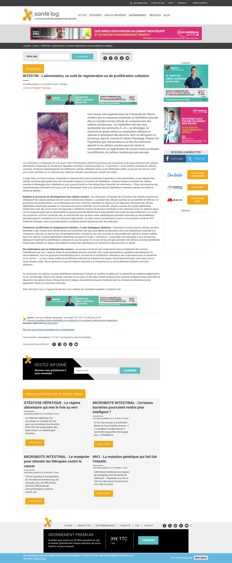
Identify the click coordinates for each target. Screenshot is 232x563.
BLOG (167, 15)
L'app (171, 3)
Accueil (26, 46)
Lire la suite (34, 442)
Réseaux (155, 15)
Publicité (125, 526)
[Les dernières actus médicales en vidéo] (186, 248)
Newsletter (84, 526)
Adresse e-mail (82, 365)
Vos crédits (197, 187)
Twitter (111, 57)
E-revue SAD (158, 3)
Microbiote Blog (51, 323)
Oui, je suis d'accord (181, 557)
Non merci (201, 557)
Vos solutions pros (197, 199)
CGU (137, 526)
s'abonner (148, 540)
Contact (148, 526)
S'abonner (130, 370)
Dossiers (95, 15)
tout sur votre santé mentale (197, 174)
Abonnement (138, 15)
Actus (82, 15)
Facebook (105, 57)
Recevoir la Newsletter (186, 152)
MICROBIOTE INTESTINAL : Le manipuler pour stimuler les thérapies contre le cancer (57, 461)
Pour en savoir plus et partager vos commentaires (48, 329)
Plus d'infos (40, 558)
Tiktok (122, 57)
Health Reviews (115, 15)
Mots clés (32, 56)
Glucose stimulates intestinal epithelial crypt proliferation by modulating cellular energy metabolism (72, 320)
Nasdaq (183, 13)
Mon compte (200, 3)
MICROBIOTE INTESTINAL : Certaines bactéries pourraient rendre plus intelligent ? (123, 407)
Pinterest (116, 57)
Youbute (127, 57)
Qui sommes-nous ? (105, 526)
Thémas (181, 3)
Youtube (76, 343)
